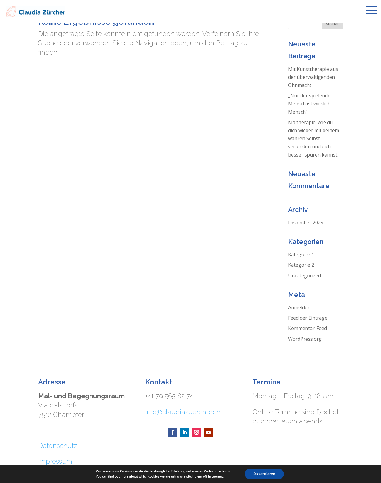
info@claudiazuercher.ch (183, 412)
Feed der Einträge (307, 318)
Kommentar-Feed (307, 328)
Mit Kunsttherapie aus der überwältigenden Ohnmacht (313, 77)
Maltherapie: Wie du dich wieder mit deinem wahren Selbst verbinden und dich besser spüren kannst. (313, 138)
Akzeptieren (264, 473)
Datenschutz (57, 445)
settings (217, 476)
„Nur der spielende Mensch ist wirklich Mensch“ (309, 103)
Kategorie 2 (301, 265)
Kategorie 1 (301, 254)
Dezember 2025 (305, 222)
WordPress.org (305, 339)
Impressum (55, 461)
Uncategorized (304, 275)
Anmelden (299, 307)
